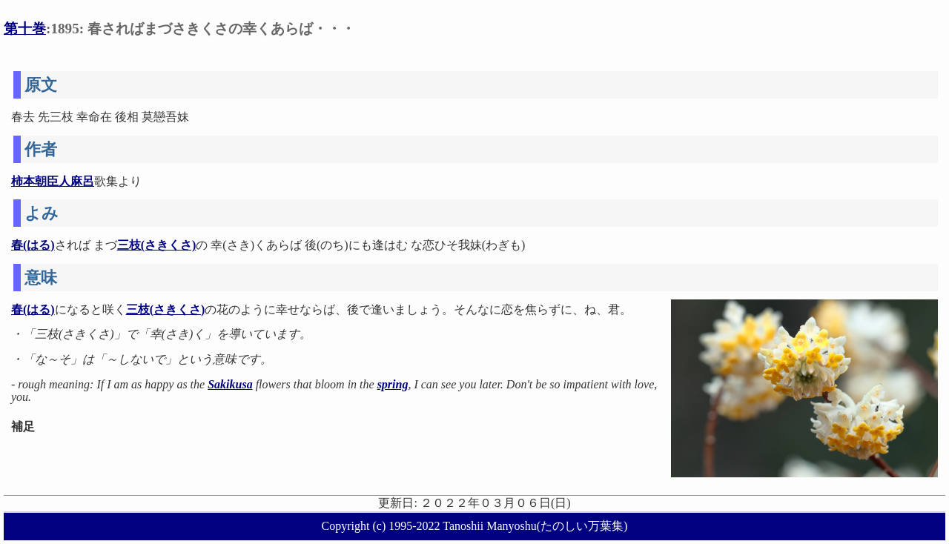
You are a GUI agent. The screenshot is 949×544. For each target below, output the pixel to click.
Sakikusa (230, 384)
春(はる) (33, 245)
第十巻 (25, 28)
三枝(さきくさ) (156, 245)
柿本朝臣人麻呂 (52, 181)
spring (393, 384)
